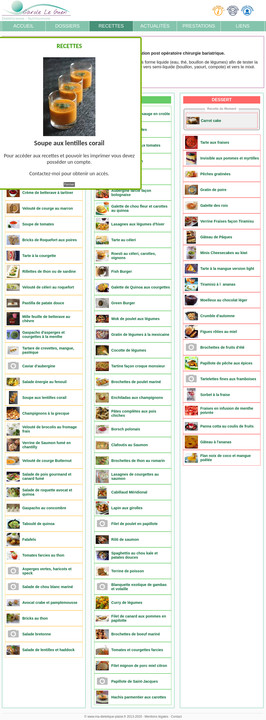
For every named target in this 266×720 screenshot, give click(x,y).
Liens (242, 26)
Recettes (111, 26)
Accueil (23, 26)
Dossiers (67, 26)
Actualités (155, 26)
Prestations (198, 26)
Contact (176, 716)
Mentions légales (156, 716)
